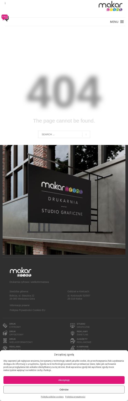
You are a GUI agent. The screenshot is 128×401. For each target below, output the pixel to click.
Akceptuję (64, 380)
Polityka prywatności (75, 396)
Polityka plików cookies (52, 396)
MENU (114, 22)
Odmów (64, 389)
